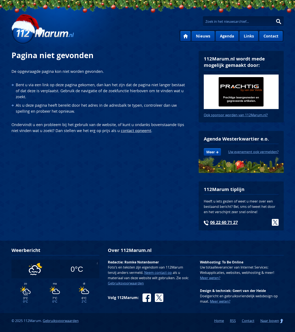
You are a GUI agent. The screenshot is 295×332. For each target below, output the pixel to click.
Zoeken (279, 21)
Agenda (227, 36)
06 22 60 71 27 (224, 222)
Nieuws (203, 36)
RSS (233, 320)
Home (185, 36)
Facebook (147, 297)
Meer (210, 152)
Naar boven (269, 320)
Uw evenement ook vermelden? (253, 151)
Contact (271, 36)
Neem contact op (158, 272)
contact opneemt (136, 130)
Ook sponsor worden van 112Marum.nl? (236, 115)
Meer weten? (210, 278)
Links (249, 36)
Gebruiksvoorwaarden (126, 283)
